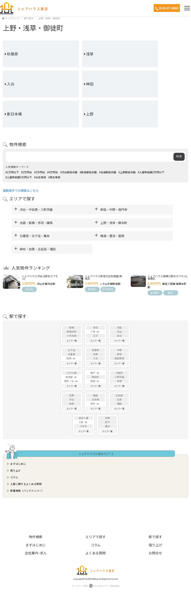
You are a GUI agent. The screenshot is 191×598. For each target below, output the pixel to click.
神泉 (71, 403)
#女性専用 (40, 177)
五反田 (119, 395)
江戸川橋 (71, 373)
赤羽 (95, 327)
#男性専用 (54, 177)
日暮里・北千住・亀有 (35, 236)
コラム (14, 477)
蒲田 (119, 403)
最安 (170, 293)
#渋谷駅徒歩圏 (68, 172)
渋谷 (71, 399)
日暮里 (71, 354)
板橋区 (155, 293)
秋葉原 (12, 54)
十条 (92, 331)
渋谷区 (29, 289)
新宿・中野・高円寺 (113, 209)
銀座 (95, 395)
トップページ (12, 18)
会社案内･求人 (36, 552)
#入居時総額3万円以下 (18, 177)
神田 (89, 84)
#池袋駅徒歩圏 (107, 172)
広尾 (119, 399)
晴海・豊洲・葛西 (112, 236)
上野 (89, 114)
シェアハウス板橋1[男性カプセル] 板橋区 (167, 277)
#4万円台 (52, 172)
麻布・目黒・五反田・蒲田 (38, 249)
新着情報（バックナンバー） (27, 490)
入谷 (10, 84)
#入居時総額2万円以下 (151, 172)
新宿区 (92, 289)
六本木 (83, 426)
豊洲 (107, 426)
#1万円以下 (12, 172)
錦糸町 (95, 377)
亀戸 (92, 373)
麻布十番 (83, 418)
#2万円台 (26, 172)
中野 (119, 350)
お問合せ (155, 552)
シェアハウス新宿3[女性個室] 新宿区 (103, 277)
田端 (69, 358)
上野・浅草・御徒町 (49, 18)
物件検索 (35, 536)
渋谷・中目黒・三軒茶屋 (36, 209)
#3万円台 (39, 172)
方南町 (119, 373)
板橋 (71, 327)
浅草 (89, 54)
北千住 (71, 350)
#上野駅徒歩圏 (127, 172)
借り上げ (15, 470)
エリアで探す (95, 536)
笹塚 (119, 381)
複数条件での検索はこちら (21, 190)
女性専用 (108, 289)
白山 (119, 331)
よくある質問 (95, 552)
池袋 (119, 327)
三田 (81, 422)
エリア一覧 (71, 340)
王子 (95, 335)
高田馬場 (119, 358)
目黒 (71, 395)
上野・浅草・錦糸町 (113, 222)
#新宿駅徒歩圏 (88, 172)
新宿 (119, 354)
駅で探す (29, 18)
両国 (92, 381)
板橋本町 (71, 331)
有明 (107, 418)
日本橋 (95, 399)
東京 (92, 403)
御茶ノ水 (69, 381)
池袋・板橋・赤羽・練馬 (36, 222)
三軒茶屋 (119, 377)
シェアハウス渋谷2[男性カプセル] (40, 277)
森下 (107, 422)
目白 (119, 335)
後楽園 (69, 377)
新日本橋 (14, 114)
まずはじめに (18, 464)
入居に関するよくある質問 (26, 484)
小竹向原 (71, 335)
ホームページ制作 (95, 585)
